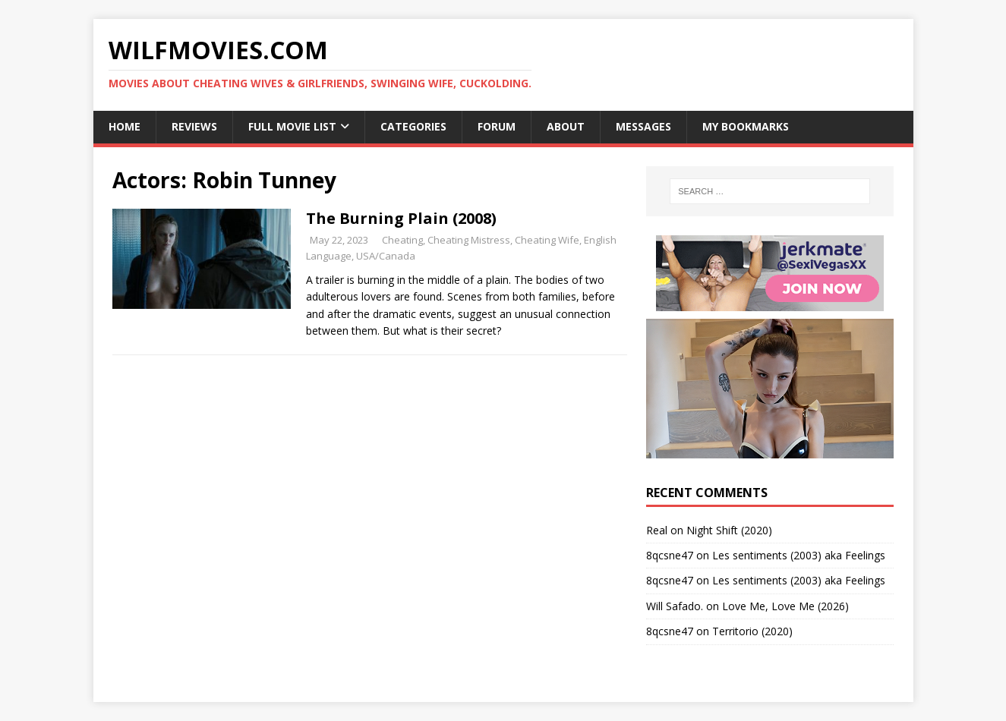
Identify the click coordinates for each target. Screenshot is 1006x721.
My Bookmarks (745, 126)
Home (124, 126)
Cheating (402, 240)
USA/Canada (385, 256)
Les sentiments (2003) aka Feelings (798, 555)
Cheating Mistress (468, 240)
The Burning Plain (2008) (401, 218)
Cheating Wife (547, 240)
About (566, 126)
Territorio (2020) (752, 631)
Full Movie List (292, 126)
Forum (497, 126)
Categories (413, 126)
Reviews (194, 126)
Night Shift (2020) (729, 530)
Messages (643, 126)
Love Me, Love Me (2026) (785, 606)
